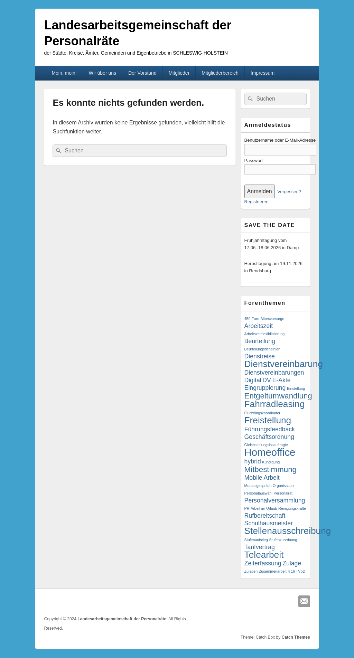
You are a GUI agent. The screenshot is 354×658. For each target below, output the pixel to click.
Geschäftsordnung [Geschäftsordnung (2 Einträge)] (269, 436)
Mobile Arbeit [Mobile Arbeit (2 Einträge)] (262, 477)
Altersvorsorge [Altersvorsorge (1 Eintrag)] (272, 319)
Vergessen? (289, 191)
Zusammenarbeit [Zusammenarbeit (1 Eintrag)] (273, 571)
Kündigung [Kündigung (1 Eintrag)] (271, 462)
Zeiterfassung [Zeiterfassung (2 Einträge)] (262, 563)
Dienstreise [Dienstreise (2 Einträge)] (259, 356)
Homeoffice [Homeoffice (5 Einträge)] (270, 452)
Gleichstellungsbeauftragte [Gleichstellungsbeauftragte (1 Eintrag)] (266, 445)
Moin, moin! (64, 73)
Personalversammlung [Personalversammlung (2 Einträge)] (274, 500)
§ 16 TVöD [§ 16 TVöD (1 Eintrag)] (296, 571)
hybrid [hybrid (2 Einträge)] (252, 461)
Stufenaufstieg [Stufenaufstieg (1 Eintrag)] (256, 540)
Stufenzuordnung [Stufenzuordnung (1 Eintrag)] (283, 540)
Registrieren (256, 201)
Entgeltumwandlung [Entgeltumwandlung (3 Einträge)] (278, 396)
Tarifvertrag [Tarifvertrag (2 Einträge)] (259, 547)
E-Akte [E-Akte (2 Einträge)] (281, 380)
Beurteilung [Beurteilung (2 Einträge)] (259, 341)
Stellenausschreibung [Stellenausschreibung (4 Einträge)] (287, 531)
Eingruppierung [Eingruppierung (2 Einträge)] (265, 387)
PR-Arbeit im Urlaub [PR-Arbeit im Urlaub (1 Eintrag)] (260, 508)
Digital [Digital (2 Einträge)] (252, 380)
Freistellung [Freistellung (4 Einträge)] (267, 420)
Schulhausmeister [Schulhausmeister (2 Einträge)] (268, 523)
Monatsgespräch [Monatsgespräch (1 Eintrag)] (258, 485)
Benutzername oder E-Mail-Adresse (280, 140)
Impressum (262, 73)
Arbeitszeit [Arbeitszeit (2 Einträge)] (258, 325)
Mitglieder (179, 73)
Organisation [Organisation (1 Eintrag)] (283, 485)
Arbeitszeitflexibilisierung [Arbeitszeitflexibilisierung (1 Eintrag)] (264, 334)
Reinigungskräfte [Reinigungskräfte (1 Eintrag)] (292, 508)
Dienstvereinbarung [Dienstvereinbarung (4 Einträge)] (283, 364)
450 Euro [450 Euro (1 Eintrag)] (251, 319)
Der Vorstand (142, 73)
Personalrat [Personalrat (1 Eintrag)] (282, 493)
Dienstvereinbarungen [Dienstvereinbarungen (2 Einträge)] (274, 372)
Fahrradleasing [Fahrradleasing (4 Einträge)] (274, 404)
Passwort (253, 160)
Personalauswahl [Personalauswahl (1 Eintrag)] (258, 493)
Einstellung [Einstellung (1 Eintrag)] (296, 388)
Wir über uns (102, 73)
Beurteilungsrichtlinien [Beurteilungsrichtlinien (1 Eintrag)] (262, 349)
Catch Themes (296, 637)
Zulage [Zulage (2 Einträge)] (291, 563)
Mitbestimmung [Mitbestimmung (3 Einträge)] (270, 469)
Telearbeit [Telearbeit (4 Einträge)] (264, 554)
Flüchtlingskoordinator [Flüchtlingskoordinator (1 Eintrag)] (262, 413)
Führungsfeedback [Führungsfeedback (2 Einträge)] (269, 429)
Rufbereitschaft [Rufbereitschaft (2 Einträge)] (265, 515)
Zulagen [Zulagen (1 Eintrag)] (251, 571)
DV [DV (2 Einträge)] (266, 380)
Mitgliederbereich (220, 73)
